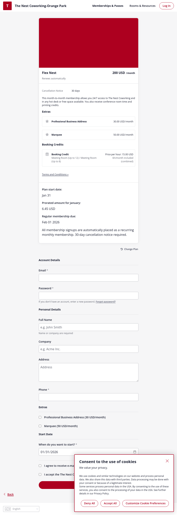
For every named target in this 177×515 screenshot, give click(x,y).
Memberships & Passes (107, 6)
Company (45, 341)
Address (44, 359)
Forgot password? (106, 301)
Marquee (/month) (61, 426)
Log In (167, 6)
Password (45, 288)
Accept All (110, 503)
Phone (43, 389)
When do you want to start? (57, 444)
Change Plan (131, 249)
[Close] (167, 461)
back (8, 494)
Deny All (89, 503)
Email (42, 270)
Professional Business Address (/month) (75, 417)
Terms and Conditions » (55, 174)
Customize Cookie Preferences (146, 503)
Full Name (45, 320)
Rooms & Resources (142, 6)
